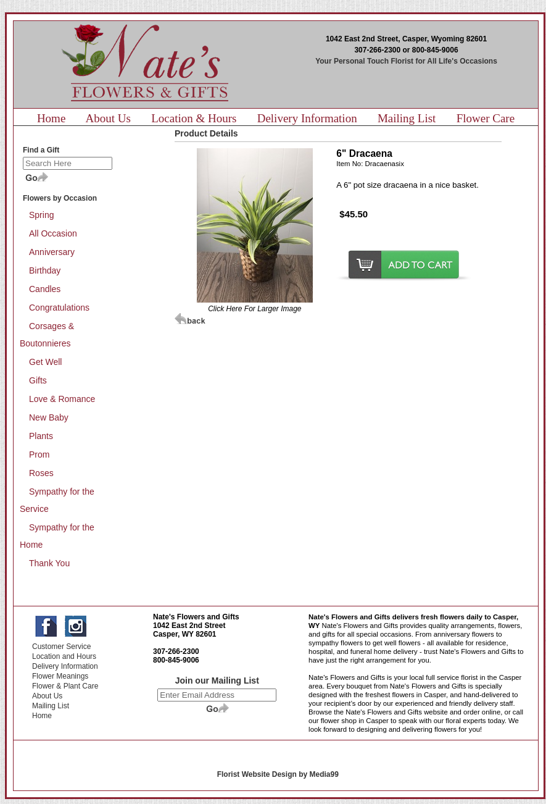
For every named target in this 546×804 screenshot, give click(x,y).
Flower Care (486, 118)
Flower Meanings (60, 676)
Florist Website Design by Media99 (278, 774)
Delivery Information (307, 118)
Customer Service (61, 646)
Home (51, 118)
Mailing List (407, 118)
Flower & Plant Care (65, 686)
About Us (108, 118)
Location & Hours (193, 118)
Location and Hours (64, 656)
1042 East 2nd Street (189, 625)
